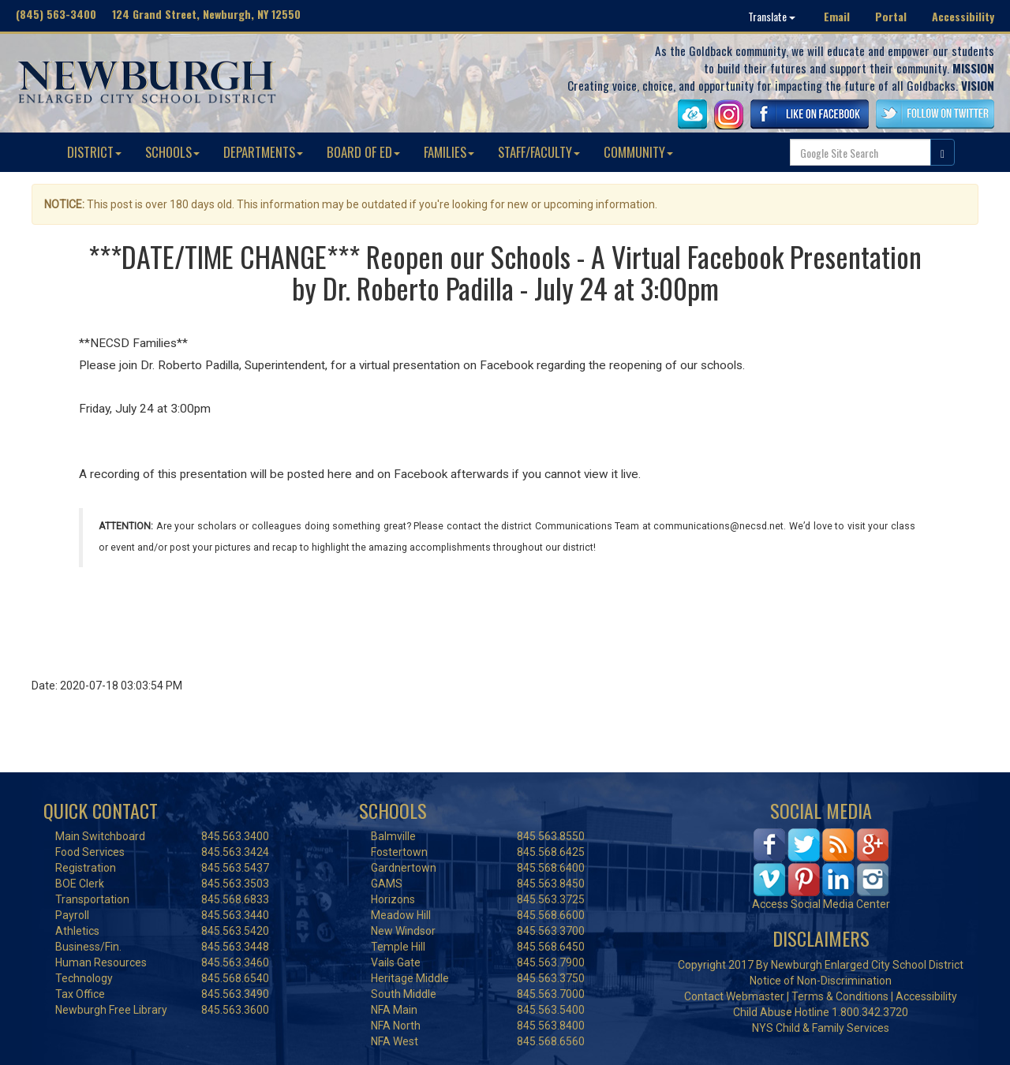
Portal (891, 16)
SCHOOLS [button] (172, 152)
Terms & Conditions (839, 996)
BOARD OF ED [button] (363, 152)
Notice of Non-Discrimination (821, 980)
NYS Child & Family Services (820, 1028)
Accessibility (963, 16)
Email (837, 16)
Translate (771, 16)
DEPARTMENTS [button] (263, 152)
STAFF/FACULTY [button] (539, 152)
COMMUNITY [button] (638, 152)
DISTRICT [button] (94, 152)
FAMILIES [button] (449, 152)
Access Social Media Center (821, 904)
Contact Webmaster (734, 996)
